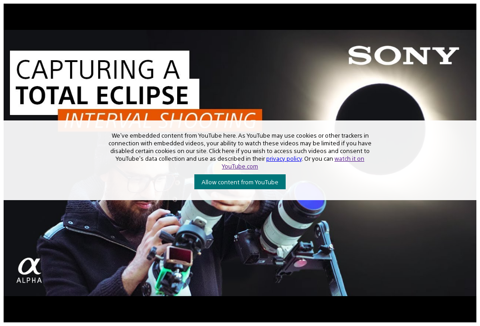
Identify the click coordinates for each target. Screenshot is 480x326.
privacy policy (284, 158)
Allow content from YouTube (240, 182)
